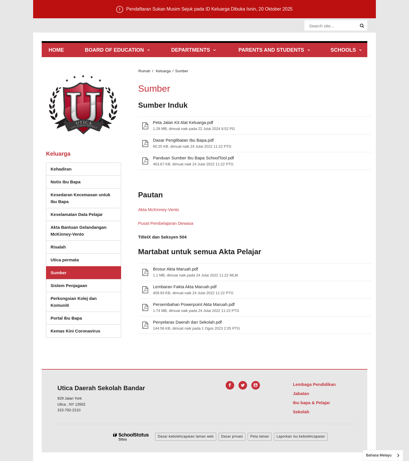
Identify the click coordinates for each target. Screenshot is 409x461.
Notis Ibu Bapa (66, 181)
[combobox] (383, 455)
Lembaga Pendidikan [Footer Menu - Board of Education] (314, 384)
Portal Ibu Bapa (66, 318)
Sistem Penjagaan (69, 285)
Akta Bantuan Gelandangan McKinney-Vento (79, 230)
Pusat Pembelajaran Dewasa (165, 223)
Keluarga (163, 71)
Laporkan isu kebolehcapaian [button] (300, 436)
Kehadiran (61, 169)
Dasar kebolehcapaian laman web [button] (186, 436)
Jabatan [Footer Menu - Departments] (301, 393)
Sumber (59, 272)
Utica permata (65, 259)
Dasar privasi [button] (232, 436)
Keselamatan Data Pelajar (77, 214)
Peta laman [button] (259, 436)
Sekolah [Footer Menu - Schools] (301, 411)
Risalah (58, 246)
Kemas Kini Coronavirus (75, 330)
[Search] (362, 26)
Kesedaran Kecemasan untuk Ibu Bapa (80, 198)
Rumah (145, 71)
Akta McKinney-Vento (158, 209)
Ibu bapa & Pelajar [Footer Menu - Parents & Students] (311, 402)
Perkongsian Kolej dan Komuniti (74, 302)
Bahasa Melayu (379, 455)
